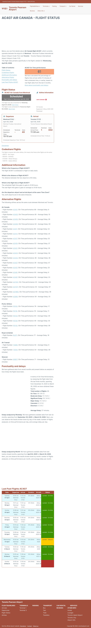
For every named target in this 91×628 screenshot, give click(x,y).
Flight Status (6, 70)
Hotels (70, 610)
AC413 (15, 234)
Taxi (44, 610)
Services (79, 6)
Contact (29, 626)
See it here (15, 104)
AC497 (15, 277)
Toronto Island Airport (75, 615)
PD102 (15, 306)
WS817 (15, 359)
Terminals (46, 6)
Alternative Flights (8, 77)
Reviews (32, 11)
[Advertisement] (45, 35)
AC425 (15, 258)
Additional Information (9, 75)
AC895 (15, 296)
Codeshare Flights (8, 72)
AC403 (15, 214)
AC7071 (15, 287)
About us (35, 626)
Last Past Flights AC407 (10, 82)
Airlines (4, 615)
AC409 (15, 224)
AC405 (15, 219)
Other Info (41, 11)
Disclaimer (23, 626)
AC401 (15, 209)
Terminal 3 (23, 610)
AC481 (15, 272)
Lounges (70, 613)
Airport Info (71, 620)
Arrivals (4, 608)
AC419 (15, 243)
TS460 (15, 345)
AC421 (15, 248)
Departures (5, 610)
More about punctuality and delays (36, 85)
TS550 (15, 350)
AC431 (15, 267)
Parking (54, 6)
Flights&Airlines (35, 6)
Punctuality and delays (9, 80)
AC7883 (16, 292)
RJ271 (15, 335)
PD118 (15, 311)
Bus (44, 608)
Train (44, 613)
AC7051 (15, 282)
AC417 (15, 238)
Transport (62, 6)
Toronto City (72, 617)
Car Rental (71, 6)
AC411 (15, 229)
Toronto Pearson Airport (17, 8)
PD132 (15, 325)
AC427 (15, 263)
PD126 (15, 321)
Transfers (46, 615)
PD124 (15, 316)
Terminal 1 (23, 608)
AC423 (15, 253)
